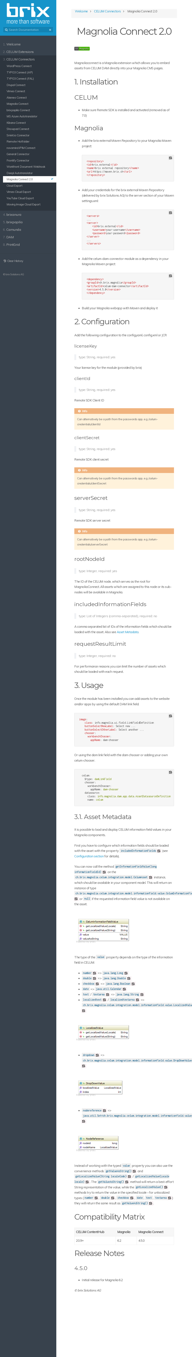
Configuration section (89, 856)
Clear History (13, 261)
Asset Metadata (128, 632)
